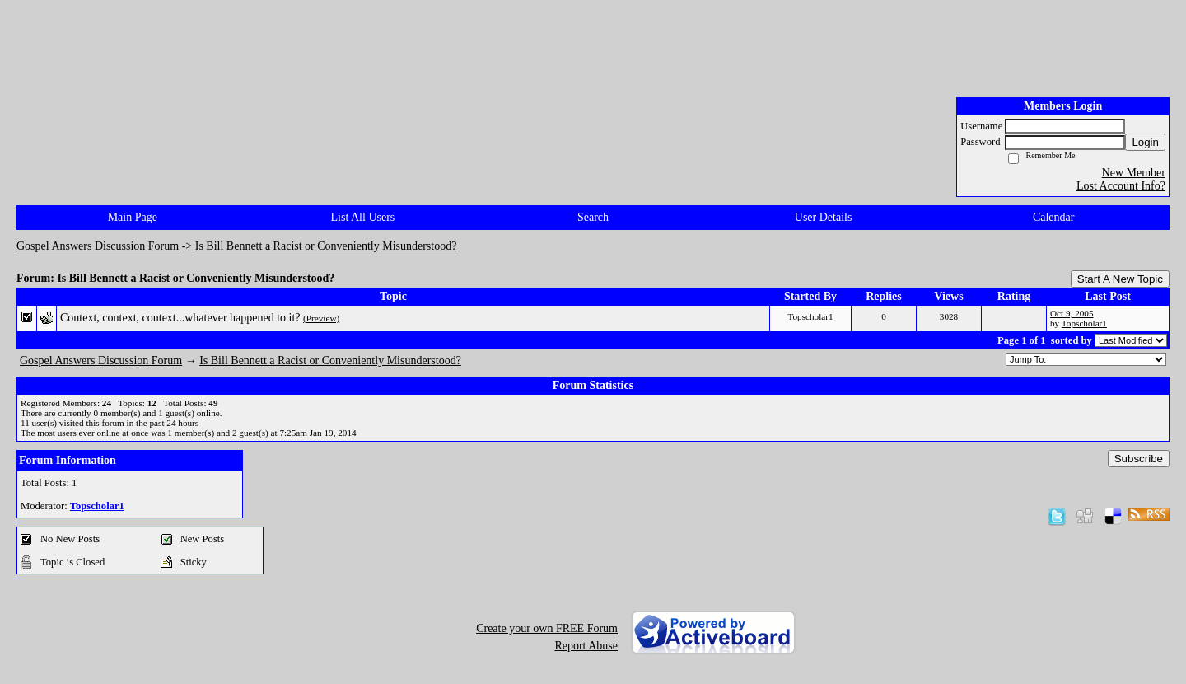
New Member (1133, 172)
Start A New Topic (1120, 279)
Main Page (132, 217)
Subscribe (1138, 458)
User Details (823, 217)
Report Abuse (586, 645)
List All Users (363, 217)
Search (593, 217)
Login (1145, 142)
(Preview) (321, 318)
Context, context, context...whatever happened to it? (180, 318)
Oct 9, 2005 (1072, 313)
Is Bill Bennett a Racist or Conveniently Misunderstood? (326, 246)
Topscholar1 (810, 316)
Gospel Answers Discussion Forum (97, 246)
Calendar (1054, 217)
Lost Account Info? (1120, 186)
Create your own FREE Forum (547, 628)
